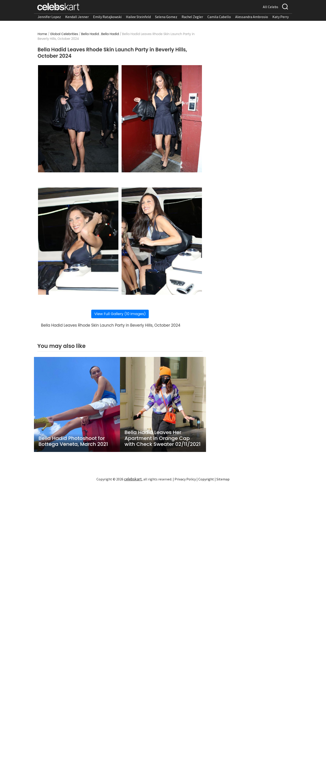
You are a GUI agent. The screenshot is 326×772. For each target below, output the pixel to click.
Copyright (206, 479)
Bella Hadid (90, 34)
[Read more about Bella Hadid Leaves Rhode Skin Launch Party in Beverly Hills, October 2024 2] (162, 118)
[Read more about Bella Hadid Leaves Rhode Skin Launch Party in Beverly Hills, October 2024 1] (78, 118)
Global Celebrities (64, 34)
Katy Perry (280, 16)
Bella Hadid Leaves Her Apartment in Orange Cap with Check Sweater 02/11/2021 (163, 438)
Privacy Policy (185, 479)
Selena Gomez (166, 16)
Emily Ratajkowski (107, 16)
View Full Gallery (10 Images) (120, 313)
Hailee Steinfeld (138, 16)
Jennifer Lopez (49, 16)
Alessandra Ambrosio (251, 16)
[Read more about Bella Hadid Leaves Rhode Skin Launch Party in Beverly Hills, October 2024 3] (78, 241)
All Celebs (270, 7)
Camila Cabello (219, 16)
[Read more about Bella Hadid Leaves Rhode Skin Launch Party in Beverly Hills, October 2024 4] (162, 241)
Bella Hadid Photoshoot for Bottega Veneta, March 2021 (73, 441)
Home (42, 34)
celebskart (133, 479)
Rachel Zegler (192, 16)
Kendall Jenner (77, 16)
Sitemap (223, 479)
